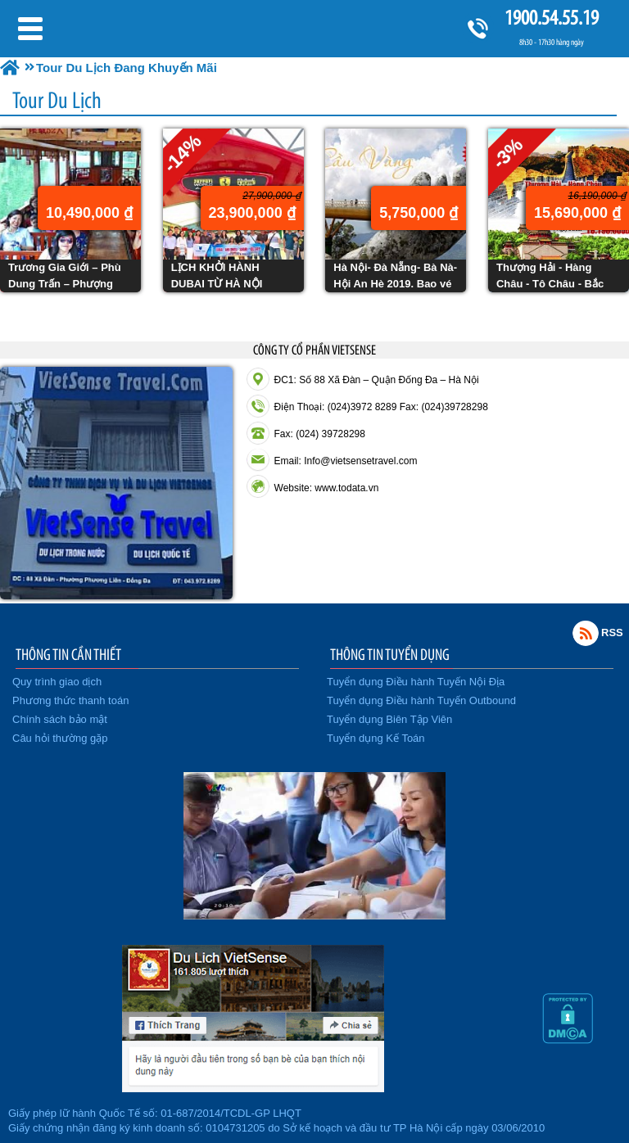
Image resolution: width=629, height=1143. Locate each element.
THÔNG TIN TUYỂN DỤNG (390, 654)
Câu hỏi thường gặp (60, 738)
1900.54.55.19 (551, 17)
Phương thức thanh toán (70, 700)
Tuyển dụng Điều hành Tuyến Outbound (421, 700)
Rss (585, 633)
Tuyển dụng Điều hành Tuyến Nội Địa (416, 681)
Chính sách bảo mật (59, 719)
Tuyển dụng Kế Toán (376, 738)
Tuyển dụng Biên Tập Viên (389, 719)
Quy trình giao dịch (57, 681)
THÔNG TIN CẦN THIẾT (68, 654)
